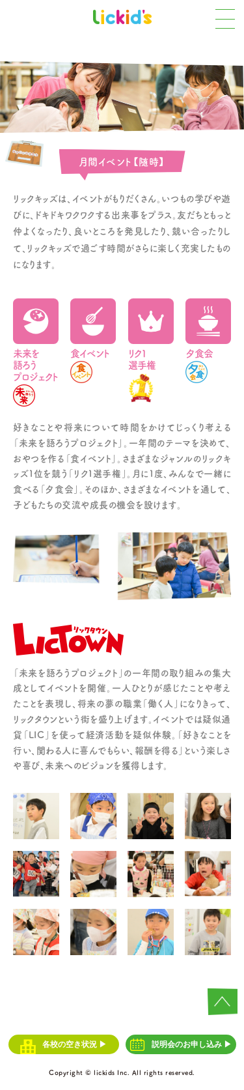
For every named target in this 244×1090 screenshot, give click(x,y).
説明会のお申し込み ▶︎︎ (180, 1045)
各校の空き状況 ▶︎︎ (63, 1045)
